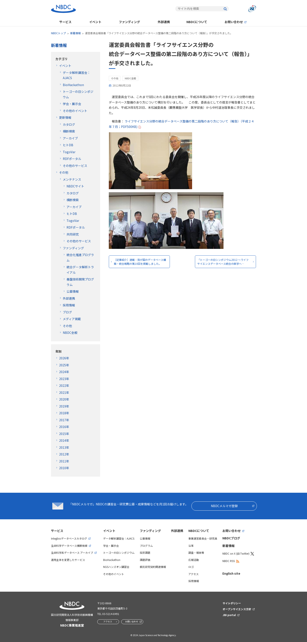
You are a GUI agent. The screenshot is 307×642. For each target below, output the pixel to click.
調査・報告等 (196, 552)
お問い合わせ (234, 22)
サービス (65, 22)
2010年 (64, 468)
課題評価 (145, 560)
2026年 (64, 358)
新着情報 (75, 33)
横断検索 (69, 131)
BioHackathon (73, 85)
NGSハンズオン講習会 (116, 567)
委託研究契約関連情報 (153, 567)
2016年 (64, 427)
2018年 (64, 413)
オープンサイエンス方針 (237, 609)
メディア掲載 (72, 319)
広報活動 (193, 560)
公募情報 (73, 291)
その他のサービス (75, 165)
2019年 (64, 406)
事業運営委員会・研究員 (202, 538)
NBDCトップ (58, 33)
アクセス (193, 574)
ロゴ (191, 567)
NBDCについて (196, 22)
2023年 (64, 379)
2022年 (64, 385)
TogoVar (69, 152)
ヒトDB (68, 145)
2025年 (64, 365)
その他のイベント (75, 111)
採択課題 (145, 552)
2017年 (64, 420)
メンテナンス (72, 179)
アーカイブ (70, 138)
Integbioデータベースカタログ (69, 538)
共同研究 (73, 234)
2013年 (64, 447)
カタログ (69, 124)
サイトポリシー (232, 603)
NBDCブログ (231, 538)
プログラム (146, 545)
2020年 (64, 399)
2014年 (64, 440)
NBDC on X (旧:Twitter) (235, 553)
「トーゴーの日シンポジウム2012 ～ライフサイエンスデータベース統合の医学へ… (223, 261)
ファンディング (129, 22)
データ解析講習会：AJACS (118, 538)
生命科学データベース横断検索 (69, 545)
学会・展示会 (72, 104)
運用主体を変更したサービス (68, 560)
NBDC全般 (70, 332)
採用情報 (69, 305)
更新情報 (65, 117)
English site (231, 573)
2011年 (64, 461)
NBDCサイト (75, 186)
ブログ (67, 312)
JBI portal (229, 615)
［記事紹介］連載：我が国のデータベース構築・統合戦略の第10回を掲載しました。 (140, 261)
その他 (63, 172)
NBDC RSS (228, 561)
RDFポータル (72, 158)
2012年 (64, 454)
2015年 (64, 433)
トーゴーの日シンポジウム (119, 552)
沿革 (191, 545)
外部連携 (164, 22)
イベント (95, 22)
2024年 (64, 372)
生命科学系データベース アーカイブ (72, 552)
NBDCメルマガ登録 (224, 506)
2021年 (64, 392)
